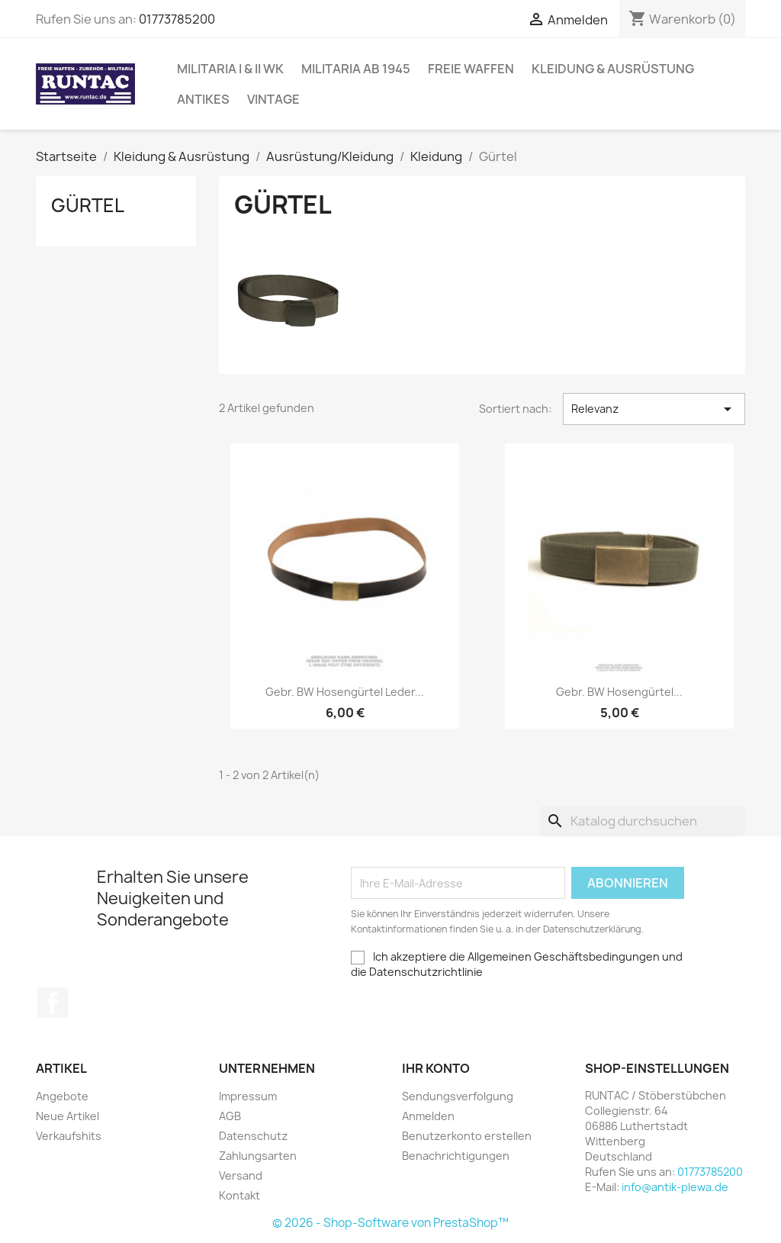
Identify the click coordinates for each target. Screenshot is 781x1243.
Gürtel (87, 205)
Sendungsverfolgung (457, 1096)
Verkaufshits (68, 1136)
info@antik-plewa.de (675, 1187)
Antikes (203, 99)
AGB (230, 1116)
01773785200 (177, 19)
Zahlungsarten (258, 1155)
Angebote (62, 1096)
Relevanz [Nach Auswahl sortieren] (654, 409)
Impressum (248, 1096)
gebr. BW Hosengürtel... (619, 691)
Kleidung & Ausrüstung (613, 68)
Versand (240, 1175)
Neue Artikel (67, 1116)
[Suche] (642, 821)
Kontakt (239, 1195)
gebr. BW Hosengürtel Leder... (344, 691)
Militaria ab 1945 (355, 68)
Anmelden (428, 1116)
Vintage (273, 99)
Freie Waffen (471, 68)
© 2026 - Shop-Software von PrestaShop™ (390, 1223)
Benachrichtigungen (455, 1155)
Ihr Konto (436, 1068)
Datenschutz (253, 1136)
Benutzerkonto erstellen (467, 1136)
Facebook (52, 1002)
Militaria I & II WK (230, 68)
